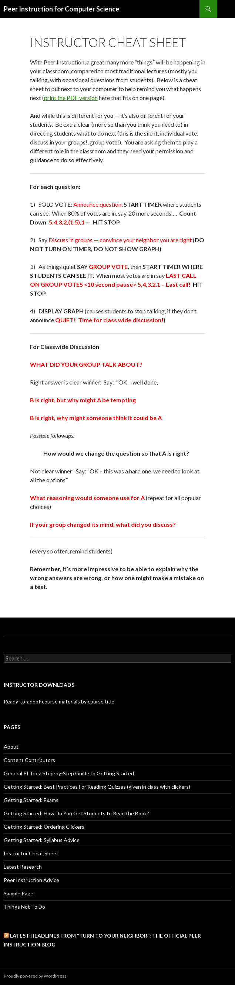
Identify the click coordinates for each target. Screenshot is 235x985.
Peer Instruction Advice (31, 880)
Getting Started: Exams (31, 800)
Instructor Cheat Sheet (31, 853)
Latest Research (23, 866)
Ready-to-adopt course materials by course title (59, 701)
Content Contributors (29, 760)
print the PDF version (71, 97)
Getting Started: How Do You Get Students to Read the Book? (76, 813)
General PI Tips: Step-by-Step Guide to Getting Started (69, 773)
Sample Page (18, 893)
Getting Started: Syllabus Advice (42, 840)
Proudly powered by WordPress (35, 976)
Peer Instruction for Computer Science (61, 9)
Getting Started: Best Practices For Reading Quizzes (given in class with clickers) (97, 786)
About (11, 746)
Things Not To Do (24, 907)
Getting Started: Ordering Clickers (44, 826)
